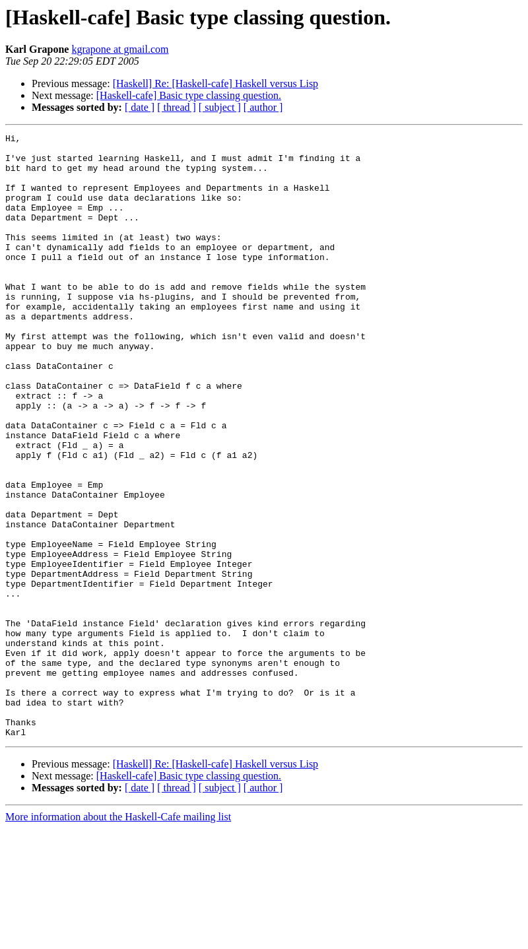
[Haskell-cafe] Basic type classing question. (188, 95)
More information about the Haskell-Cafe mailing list (118, 937)
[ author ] (263, 107)
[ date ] (139, 107)
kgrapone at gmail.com (119, 49)
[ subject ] (220, 107)
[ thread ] (176, 107)
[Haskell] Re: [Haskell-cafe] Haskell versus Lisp (215, 83)
